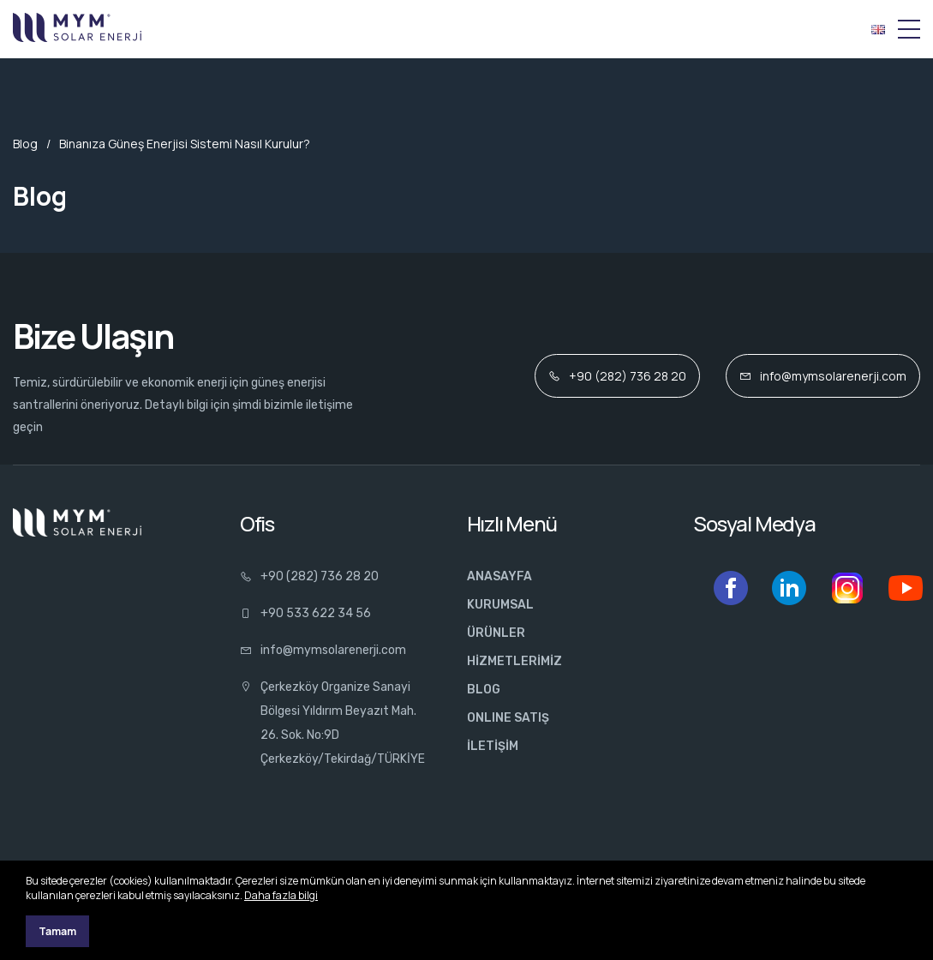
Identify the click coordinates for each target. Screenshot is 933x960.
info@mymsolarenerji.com (822, 376)
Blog (25, 143)
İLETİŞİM (492, 746)
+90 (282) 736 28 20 (617, 376)
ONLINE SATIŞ (508, 718)
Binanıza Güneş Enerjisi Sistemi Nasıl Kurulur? (184, 143)
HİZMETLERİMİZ (514, 661)
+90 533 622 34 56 (305, 613)
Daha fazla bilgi (281, 895)
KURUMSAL (500, 604)
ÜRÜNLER (496, 633)
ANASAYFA (499, 576)
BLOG (483, 689)
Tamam (57, 931)
